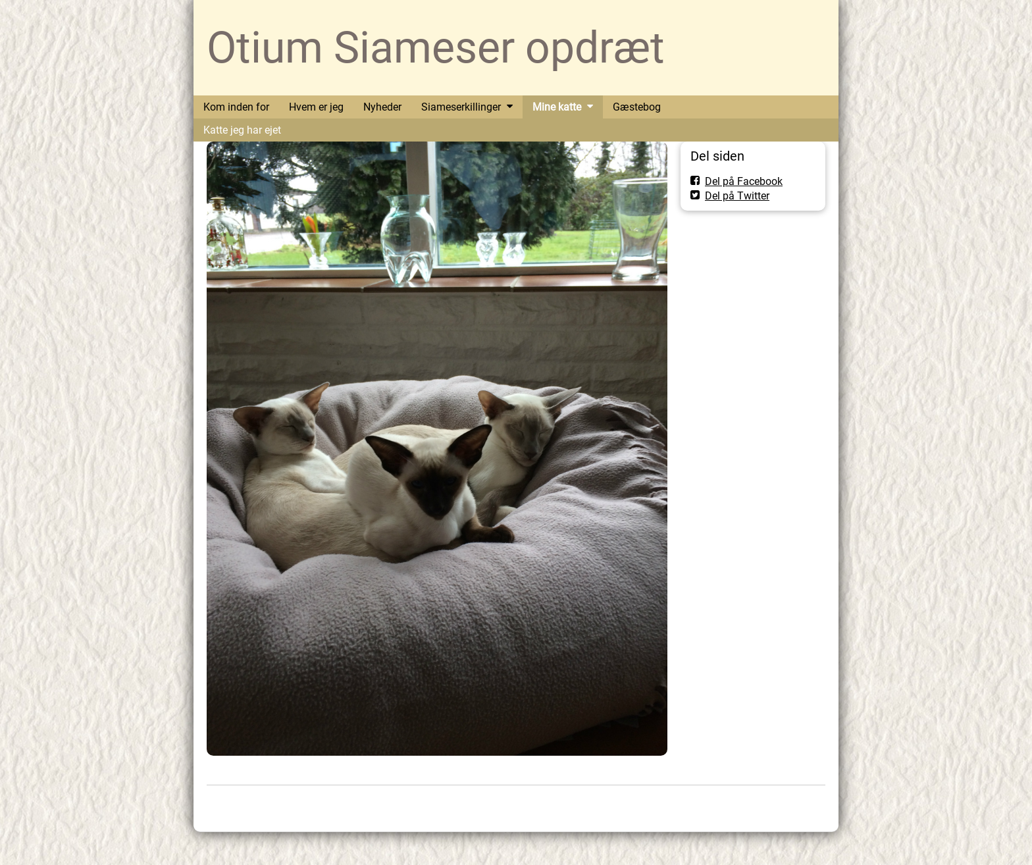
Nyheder (382, 107)
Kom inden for (236, 107)
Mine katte (556, 107)
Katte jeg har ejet (242, 130)
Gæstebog (637, 107)
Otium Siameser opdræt (436, 47)
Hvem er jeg (316, 107)
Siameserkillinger (461, 107)
